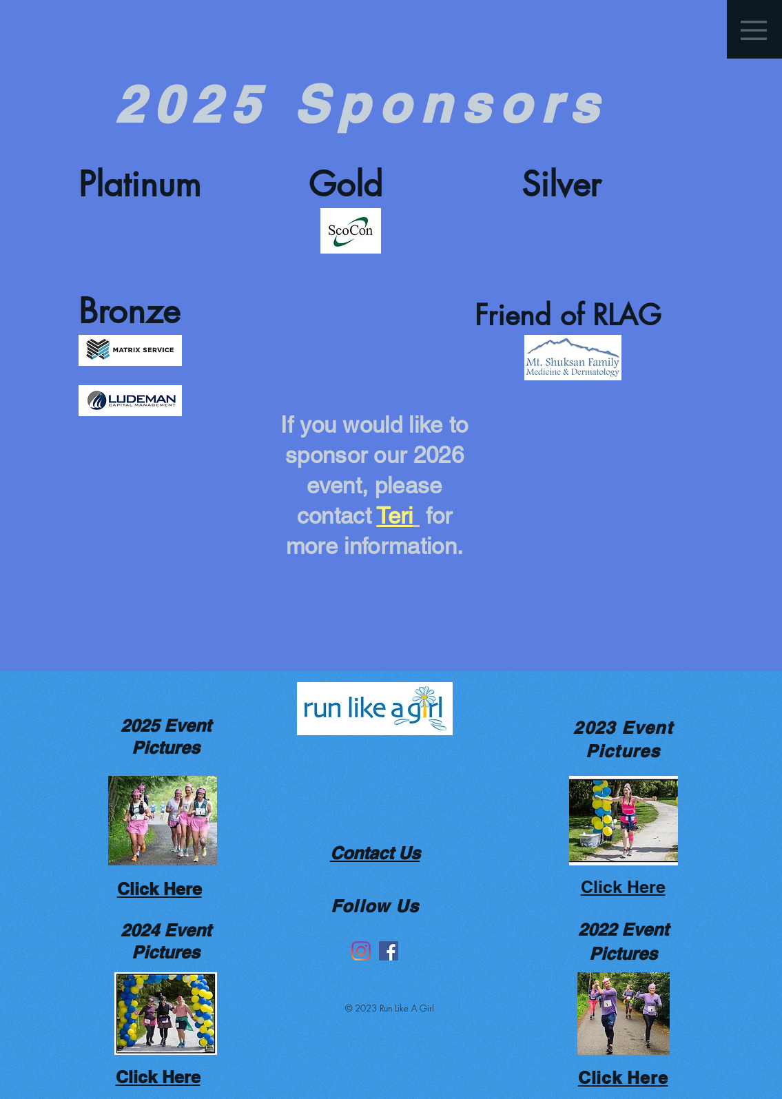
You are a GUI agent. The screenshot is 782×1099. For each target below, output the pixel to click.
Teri (394, 515)
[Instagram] (361, 951)
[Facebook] (388, 951)
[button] (754, 30)
